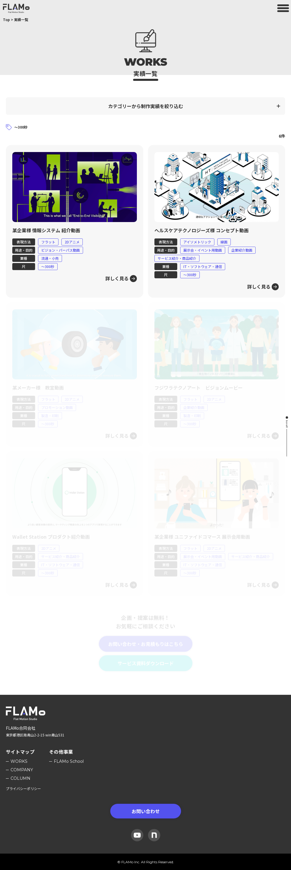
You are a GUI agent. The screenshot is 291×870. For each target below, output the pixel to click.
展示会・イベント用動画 (202, 250)
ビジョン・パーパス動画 (60, 250)
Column (20, 778)
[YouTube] (137, 835)
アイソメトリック (197, 241)
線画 (224, 241)
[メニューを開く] (283, 8)
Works (19, 761)
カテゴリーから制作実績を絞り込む (145, 106)
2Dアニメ (72, 241)
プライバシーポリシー (23, 788)
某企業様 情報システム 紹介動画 (46, 230)
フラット (48, 241)
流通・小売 (50, 258)
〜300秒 (47, 266)
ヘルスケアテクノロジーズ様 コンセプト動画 (201, 230)
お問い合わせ (146, 811)
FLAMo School (69, 761)
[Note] (154, 835)
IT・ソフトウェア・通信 (202, 266)
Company (22, 769)
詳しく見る (117, 278)
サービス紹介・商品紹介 (177, 258)
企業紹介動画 (241, 250)
